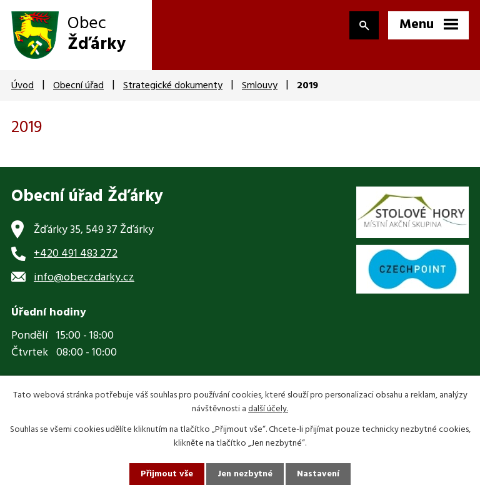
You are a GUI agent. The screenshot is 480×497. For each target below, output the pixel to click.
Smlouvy (260, 86)
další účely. (268, 409)
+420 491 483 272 (76, 254)
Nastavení (318, 474)
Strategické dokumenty (172, 86)
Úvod (22, 86)
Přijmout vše (167, 474)
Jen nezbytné (245, 474)
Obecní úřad (78, 86)
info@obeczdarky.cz (84, 278)
